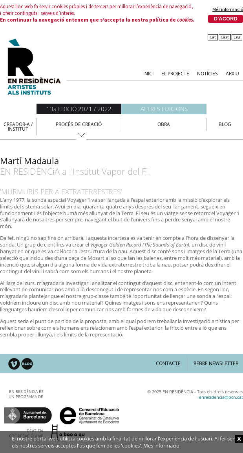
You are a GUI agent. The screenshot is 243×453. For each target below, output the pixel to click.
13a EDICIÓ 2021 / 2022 (78, 109)
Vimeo (14, 364)
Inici (148, 73)
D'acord (226, 19)
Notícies (207, 73)
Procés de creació (79, 124)
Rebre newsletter (216, 363)
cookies (185, 19)
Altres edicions (164, 109)
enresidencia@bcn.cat (221, 397)
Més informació (227, 9)
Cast (225, 37)
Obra (163, 124)
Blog (225, 124)
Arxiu (232, 73)
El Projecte (175, 73)
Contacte (168, 363)
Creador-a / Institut (18, 126)
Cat (213, 37)
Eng (237, 37)
